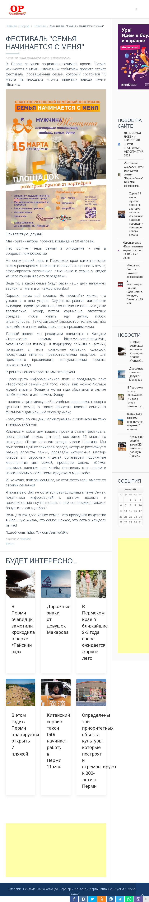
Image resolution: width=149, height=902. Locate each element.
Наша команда (47, 883)
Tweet (10, 544)
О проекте (14, 883)
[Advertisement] (56, 844)
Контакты (81, 883)
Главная (11, 26)
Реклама (29, 883)
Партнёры (66, 883)
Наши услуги (117, 883)
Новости (40, 26)
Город (25, 26)
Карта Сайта (98, 883)
